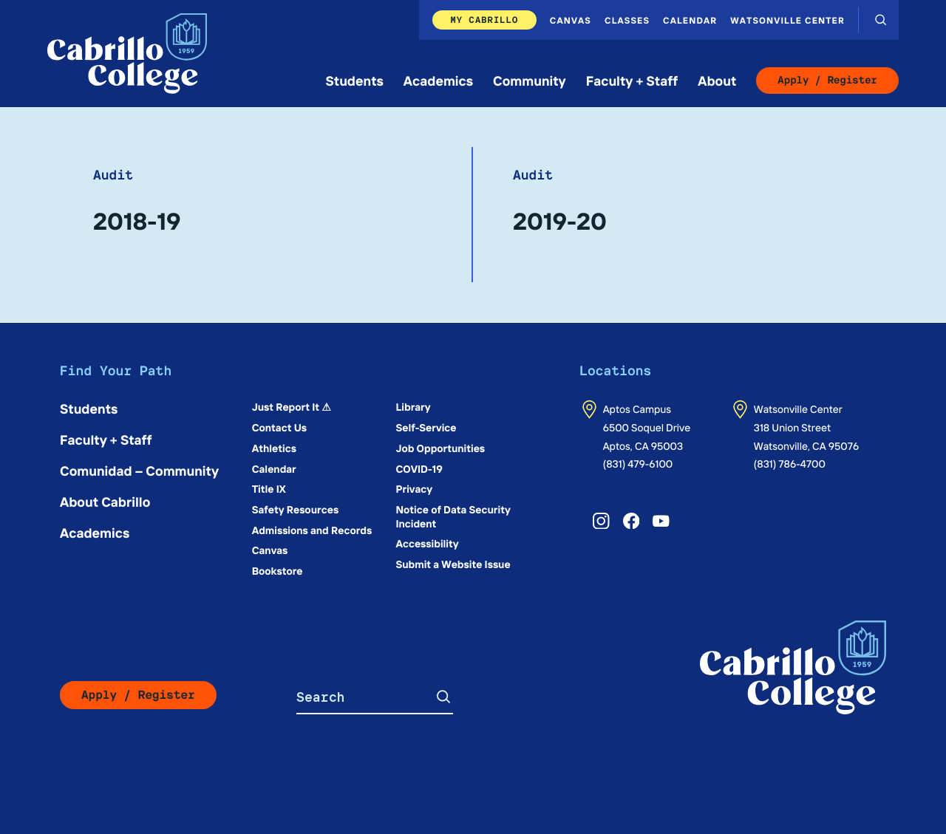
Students (355, 80)
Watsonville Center (787, 20)
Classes (627, 20)
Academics (438, 80)
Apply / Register (827, 80)
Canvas (570, 20)
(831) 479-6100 (638, 463)
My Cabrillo (484, 19)
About (717, 80)
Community (529, 80)
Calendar (690, 20)
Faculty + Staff (632, 80)
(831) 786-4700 (790, 463)
